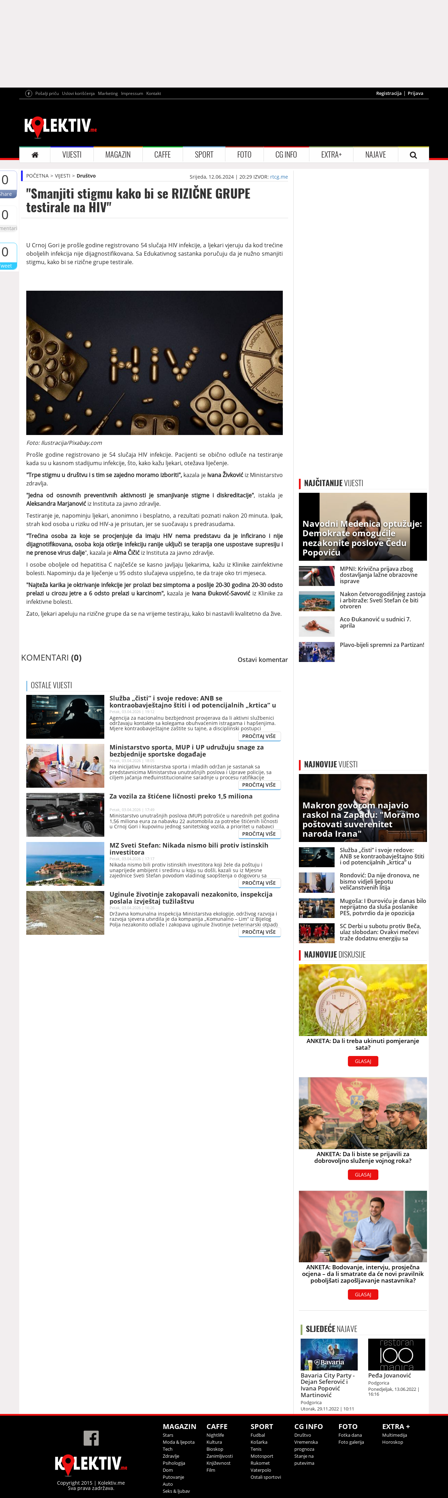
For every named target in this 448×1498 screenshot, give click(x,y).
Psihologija (174, 1463)
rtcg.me (279, 176)
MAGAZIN (118, 154)
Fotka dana (350, 1435)
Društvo (86, 175)
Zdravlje (171, 1456)
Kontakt (153, 93)
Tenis (256, 1449)
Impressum (132, 93)
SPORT (204, 154)
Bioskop (214, 1449)
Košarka (259, 1442)
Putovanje (173, 1477)
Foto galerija (351, 1442)
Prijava (416, 93)
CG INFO (286, 154)
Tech (168, 1449)
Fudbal (258, 1435)
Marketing (108, 93)
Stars (168, 1435)
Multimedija (394, 1435)
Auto (168, 1484)
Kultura (214, 1442)
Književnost (218, 1463)
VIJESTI (72, 154)
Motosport (262, 1456)
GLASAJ (363, 1061)
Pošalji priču (47, 93)
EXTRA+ (331, 154)
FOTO (244, 154)
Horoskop (392, 1442)
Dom (168, 1470)
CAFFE (162, 154)
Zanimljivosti (219, 1456)
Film (210, 1470)
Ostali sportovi (266, 1477)
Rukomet (260, 1463)
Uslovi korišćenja (78, 93)
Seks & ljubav (176, 1491)
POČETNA (37, 175)
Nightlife (215, 1435)
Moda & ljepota (179, 1442)
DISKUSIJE (335, 954)
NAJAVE (375, 154)
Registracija (389, 93)
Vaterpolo (261, 1470)
